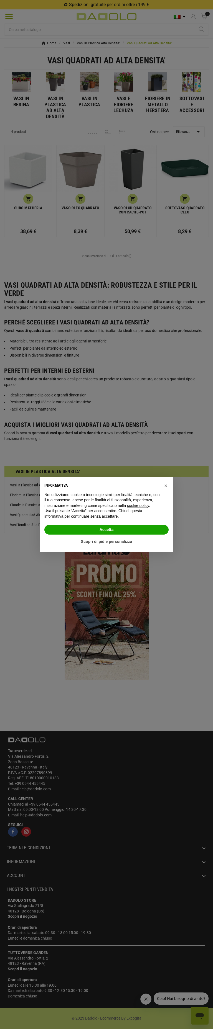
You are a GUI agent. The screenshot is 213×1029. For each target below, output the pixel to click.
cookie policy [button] (138, 505)
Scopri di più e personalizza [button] (106, 541)
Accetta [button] (107, 529)
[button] (165, 485)
